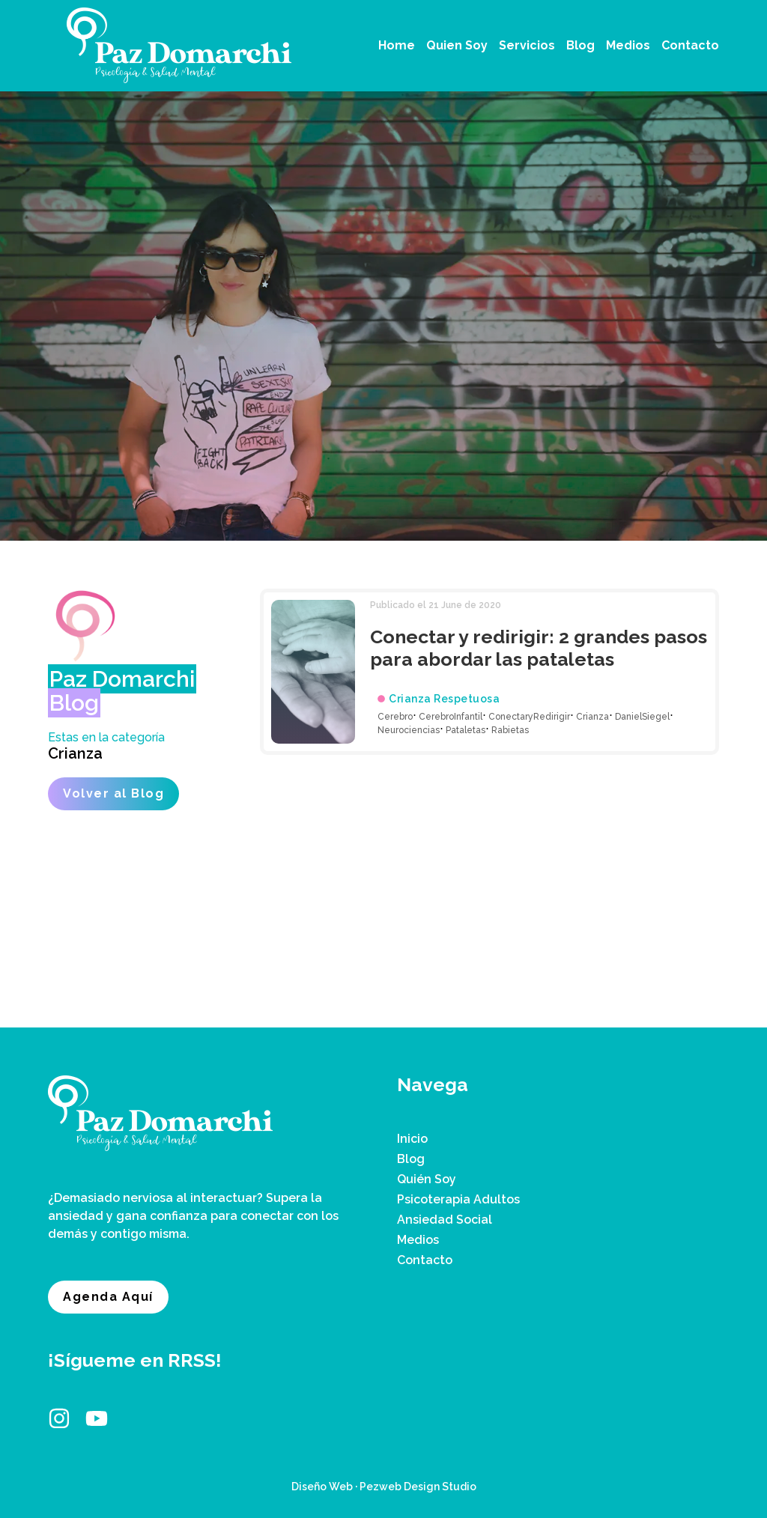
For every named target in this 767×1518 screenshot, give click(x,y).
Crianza (75, 753)
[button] (527, 46)
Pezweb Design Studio (418, 1487)
